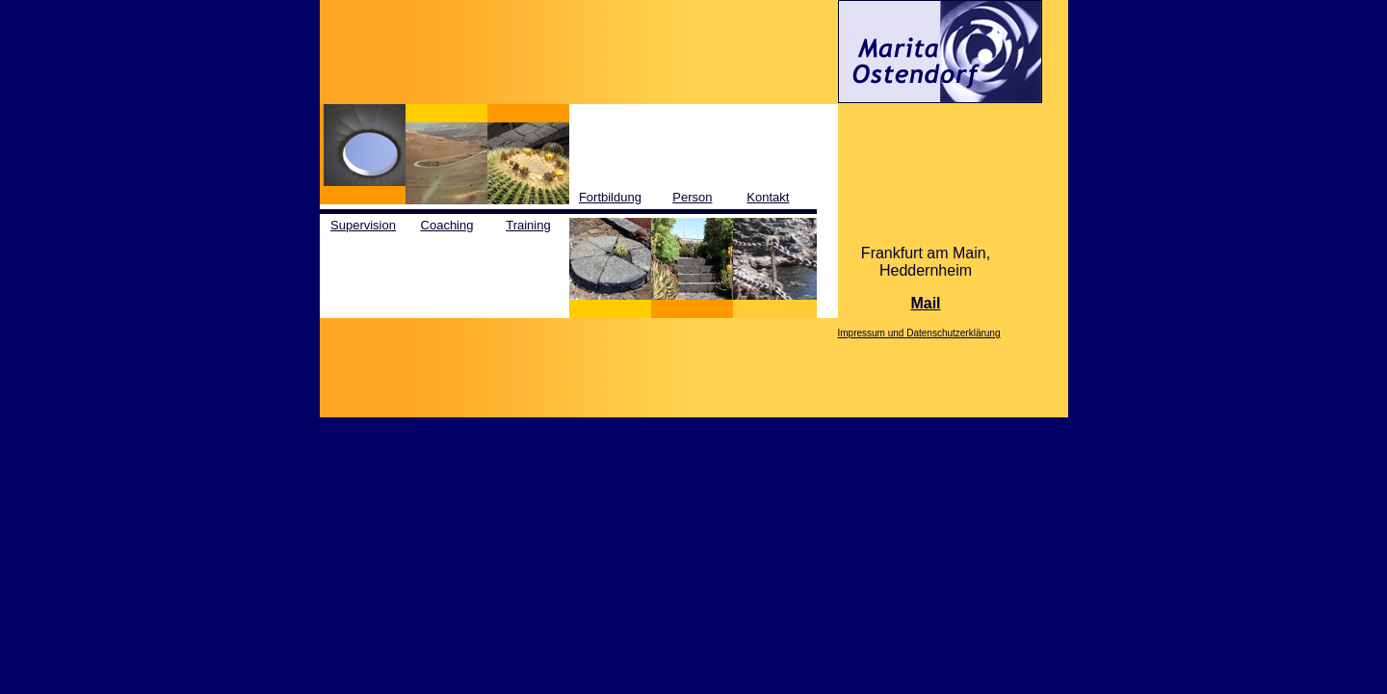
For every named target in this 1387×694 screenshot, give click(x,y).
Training (528, 225)
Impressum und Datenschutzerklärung (919, 333)
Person (692, 197)
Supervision (363, 225)
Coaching (447, 225)
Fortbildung (610, 197)
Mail (925, 303)
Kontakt (767, 197)
